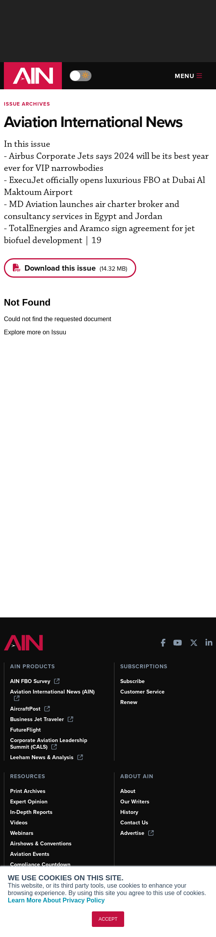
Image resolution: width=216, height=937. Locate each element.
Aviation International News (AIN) (52, 694)
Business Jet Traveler (41, 719)
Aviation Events (29, 854)
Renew (128, 702)
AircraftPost (30, 709)
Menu (188, 75)
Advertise (137, 833)
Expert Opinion (28, 801)
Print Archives (28, 791)
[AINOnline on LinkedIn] (208, 643)
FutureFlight (25, 730)
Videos (19, 822)
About (127, 791)
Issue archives (27, 104)
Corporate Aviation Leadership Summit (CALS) (48, 743)
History (129, 812)
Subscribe (132, 681)
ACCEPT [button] (108, 919)
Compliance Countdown (40, 864)
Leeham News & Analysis (46, 757)
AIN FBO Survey (35, 681)
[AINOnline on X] (194, 643)
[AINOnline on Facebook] (163, 643)
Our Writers (134, 801)
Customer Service (142, 691)
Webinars (21, 833)
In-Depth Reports (31, 812)
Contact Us (134, 822)
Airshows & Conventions (41, 843)
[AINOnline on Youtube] (177, 643)
